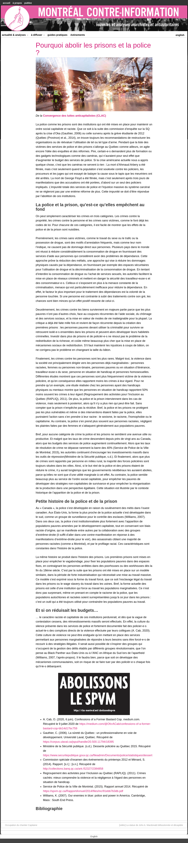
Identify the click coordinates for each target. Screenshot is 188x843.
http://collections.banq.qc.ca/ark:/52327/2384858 (73, 768)
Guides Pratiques (57, 35)
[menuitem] (180, 34)
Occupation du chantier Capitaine (19, 825)
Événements (78, 35)
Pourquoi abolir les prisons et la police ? (93, 48)
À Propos (17, 3)
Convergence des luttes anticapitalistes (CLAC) (74, 115)
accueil (6, 3)
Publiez (28, 3)
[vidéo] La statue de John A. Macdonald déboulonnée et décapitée (152, 825)
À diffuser (38, 35)
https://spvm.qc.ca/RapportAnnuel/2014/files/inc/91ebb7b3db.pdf (83, 791)
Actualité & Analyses (15, 35)
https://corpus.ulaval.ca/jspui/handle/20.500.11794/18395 (78, 741)
